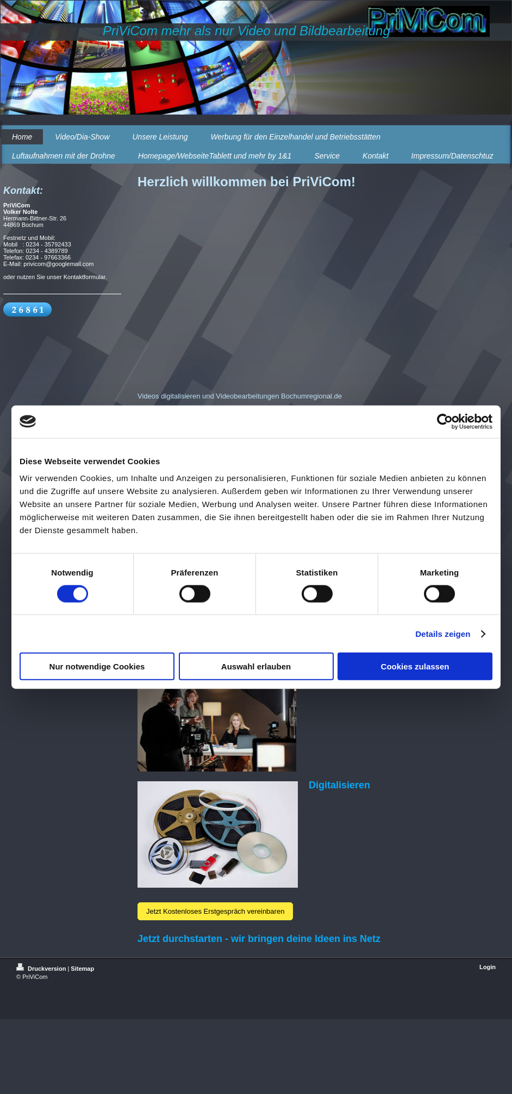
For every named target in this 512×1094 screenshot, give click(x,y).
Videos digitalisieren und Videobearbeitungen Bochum (222, 396)
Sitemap (82, 968)
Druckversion (41, 968)
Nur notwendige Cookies (97, 666)
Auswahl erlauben (256, 666)
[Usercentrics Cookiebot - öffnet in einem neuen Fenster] (444, 421)
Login (487, 967)
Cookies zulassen (415, 666)
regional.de (324, 396)
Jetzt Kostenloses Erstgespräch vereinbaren (215, 911)
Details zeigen (442, 633)
